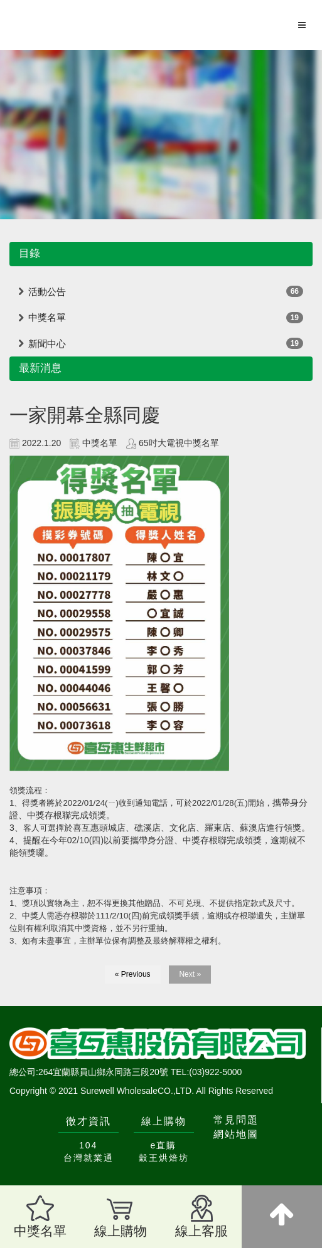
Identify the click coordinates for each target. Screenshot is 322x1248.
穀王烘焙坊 (164, 1158)
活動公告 (47, 291)
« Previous (133, 974)
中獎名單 (47, 317)
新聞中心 (47, 343)
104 (88, 1145)
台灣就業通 (88, 1158)
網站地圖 (236, 1134)
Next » (190, 974)
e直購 (164, 1145)
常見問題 (236, 1120)
